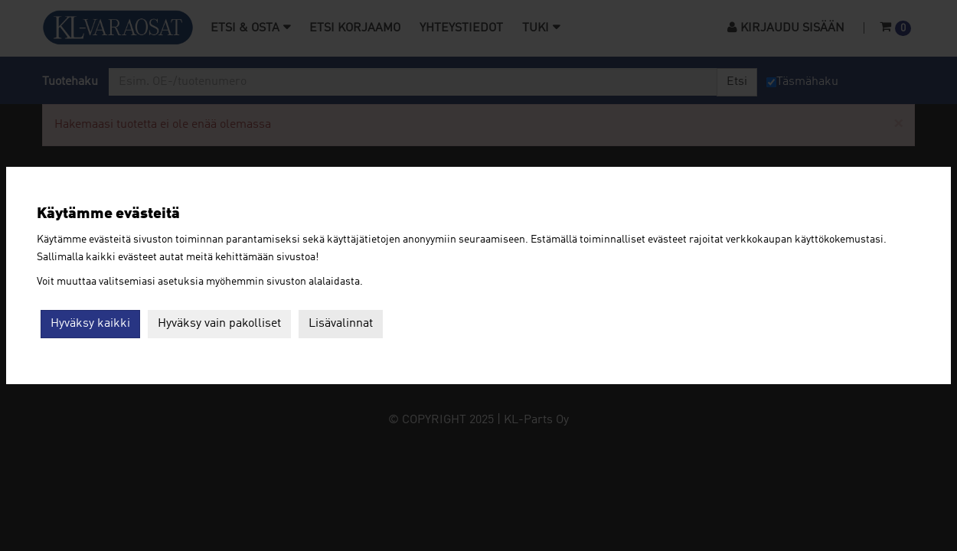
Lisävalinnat (341, 324)
